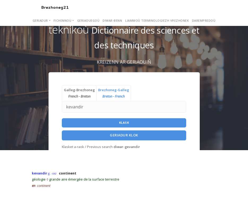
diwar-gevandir (127, 146)
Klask (124, 123)
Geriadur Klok (124, 135)
